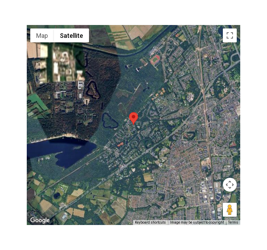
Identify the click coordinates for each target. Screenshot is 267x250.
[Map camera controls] (230, 185)
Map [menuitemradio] (42, 35)
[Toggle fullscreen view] (230, 35)
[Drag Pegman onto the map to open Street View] (230, 210)
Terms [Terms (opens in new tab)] (233, 222)
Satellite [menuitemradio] (71, 35)
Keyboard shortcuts (150, 222)
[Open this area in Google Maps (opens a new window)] (40, 220)
